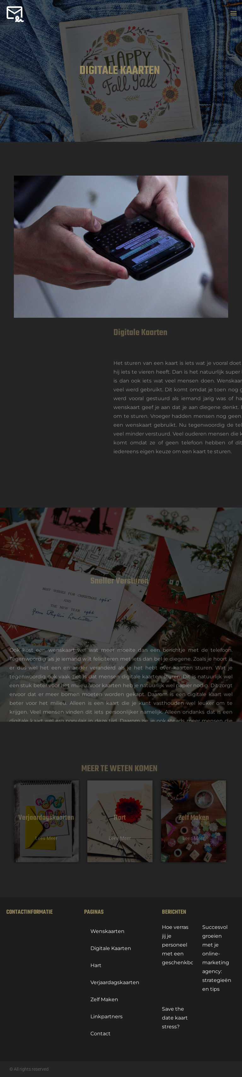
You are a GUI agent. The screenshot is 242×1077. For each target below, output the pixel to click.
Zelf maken (104, 999)
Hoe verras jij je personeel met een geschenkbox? (180, 945)
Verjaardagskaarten (114, 982)
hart (95, 965)
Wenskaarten (107, 931)
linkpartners (106, 1017)
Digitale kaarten (110, 948)
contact (100, 1034)
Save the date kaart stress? (175, 1018)
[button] (233, 13)
